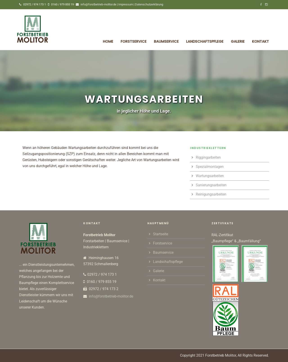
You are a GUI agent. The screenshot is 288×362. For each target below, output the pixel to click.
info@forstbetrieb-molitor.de (98, 4)
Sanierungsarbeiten (211, 185)
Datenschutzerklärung (149, 4)
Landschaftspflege (204, 41)
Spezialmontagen (210, 166)
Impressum (126, 4)
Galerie (238, 41)
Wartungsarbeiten (210, 176)
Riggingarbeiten (208, 157)
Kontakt (260, 41)
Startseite (160, 234)
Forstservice (133, 41)
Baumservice (166, 41)
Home (108, 41)
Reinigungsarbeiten (211, 194)
